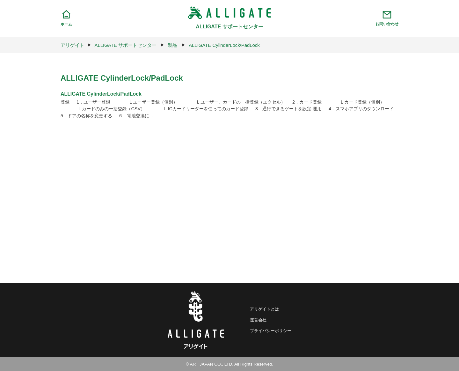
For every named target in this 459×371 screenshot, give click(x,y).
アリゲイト (72, 45)
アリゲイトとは (264, 309)
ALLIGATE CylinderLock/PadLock (224, 45)
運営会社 (257, 319)
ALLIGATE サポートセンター (126, 45)
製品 (173, 45)
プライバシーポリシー (270, 330)
